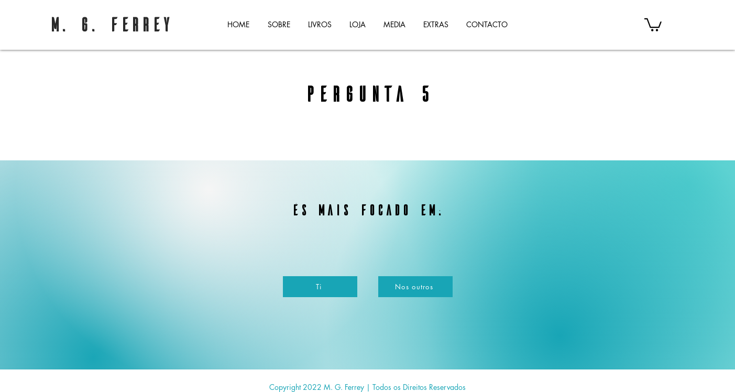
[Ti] (320, 286)
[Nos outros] (415, 286)
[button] (320, 24)
